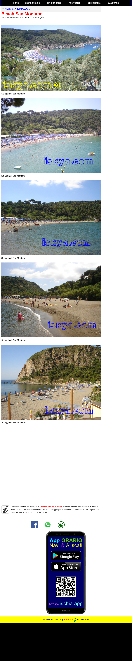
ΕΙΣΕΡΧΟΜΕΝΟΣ (32, 3)
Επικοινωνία (94, 3)
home (8, 8)
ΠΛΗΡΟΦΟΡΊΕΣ (54, 3)
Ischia (69, 619)
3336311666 (81, 619)
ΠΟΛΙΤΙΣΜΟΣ (74, 3)
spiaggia (24, 8)
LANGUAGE (113, 3)
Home (16, 3)
